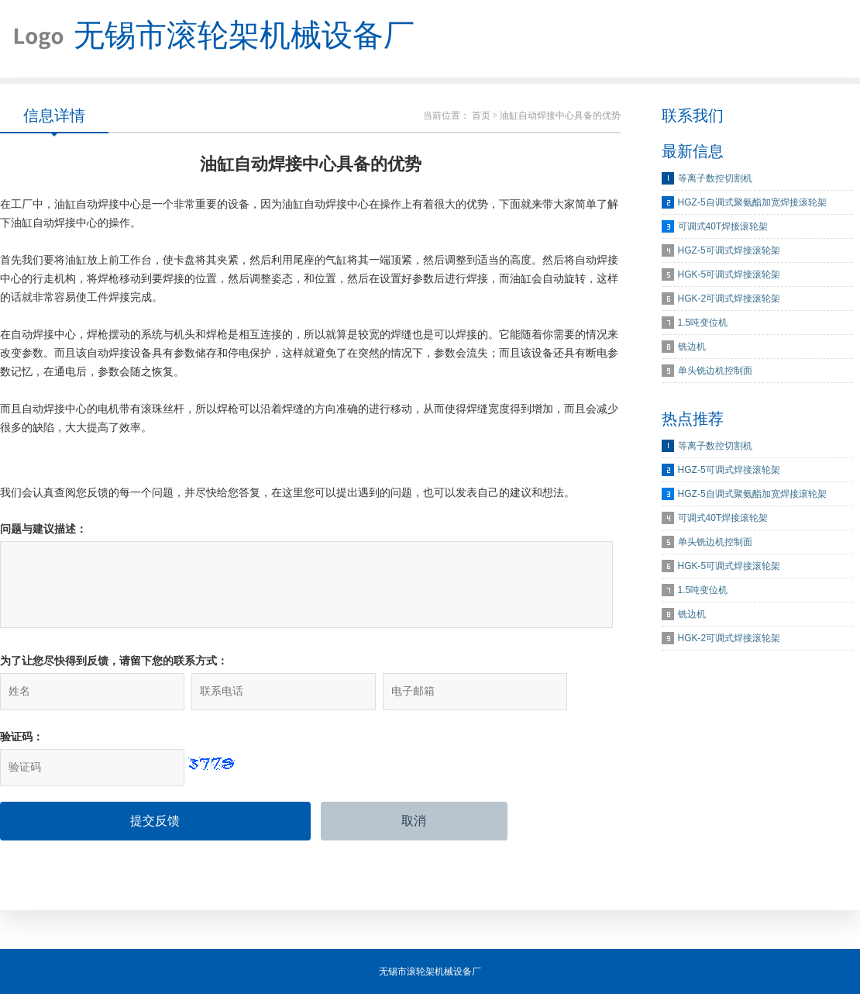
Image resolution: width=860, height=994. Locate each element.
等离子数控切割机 (715, 178)
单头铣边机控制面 (715, 370)
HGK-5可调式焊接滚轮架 (729, 274)
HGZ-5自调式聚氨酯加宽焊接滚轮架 (752, 202)
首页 (481, 115)
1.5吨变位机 (703, 322)
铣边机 (692, 346)
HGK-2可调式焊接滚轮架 (729, 298)
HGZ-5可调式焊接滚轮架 (729, 250)
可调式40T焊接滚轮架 (723, 226)
